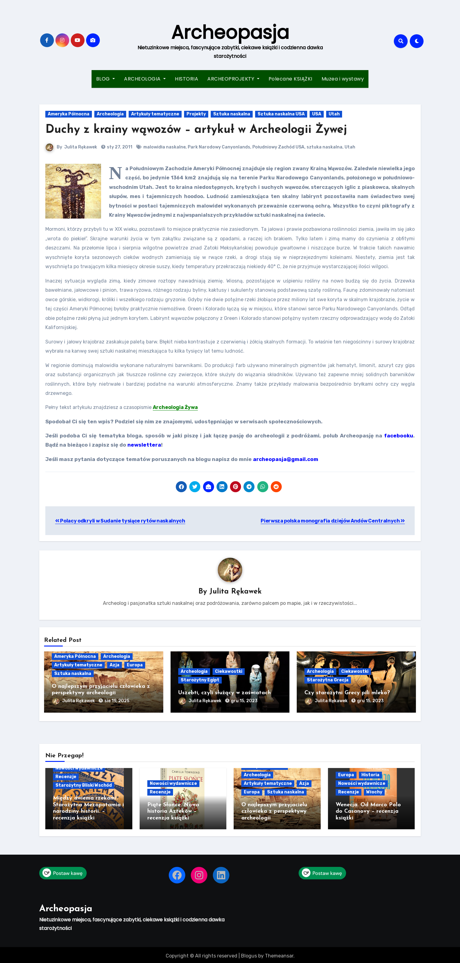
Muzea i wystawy (343, 78)
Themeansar (279, 954)
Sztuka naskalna (231, 114)
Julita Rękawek (80, 147)
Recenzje (65, 775)
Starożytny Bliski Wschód (83, 784)
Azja (114, 665)
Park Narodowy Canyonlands (219, 147)
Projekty (196, 114)
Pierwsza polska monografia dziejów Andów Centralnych (333, 521)
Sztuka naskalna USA (281, 114)
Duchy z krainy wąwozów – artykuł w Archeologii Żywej (196, 130)
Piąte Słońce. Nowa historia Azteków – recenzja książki (173, 810)
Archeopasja (230, 32)
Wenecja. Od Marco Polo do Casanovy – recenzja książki (368, 810)
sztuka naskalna (324, 147)
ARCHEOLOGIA (145, 78)
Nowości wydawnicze (79, 767)
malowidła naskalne (164, 147)
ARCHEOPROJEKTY (233, 78)
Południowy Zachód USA (278, 147)
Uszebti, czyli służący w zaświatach (224, 693)
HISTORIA (186, 78)
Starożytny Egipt (200, 680)
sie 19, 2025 (116, 700)
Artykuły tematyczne (155, 114)
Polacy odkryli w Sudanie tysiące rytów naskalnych (120, 521)
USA (316, 114)
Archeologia (110, 114)
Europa (135, 665)
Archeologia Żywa (175, 407)
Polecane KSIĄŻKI (290, 78)
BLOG (105, 78)
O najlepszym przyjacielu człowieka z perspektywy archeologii (274, 810)
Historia (370, 774)
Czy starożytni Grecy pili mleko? (347, 693)
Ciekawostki (228, 671)
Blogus (249, 954)
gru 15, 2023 (244, 700)
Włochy (374, 791)
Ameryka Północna (68, 114)
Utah (334, 114)
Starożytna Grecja (328, 680)
